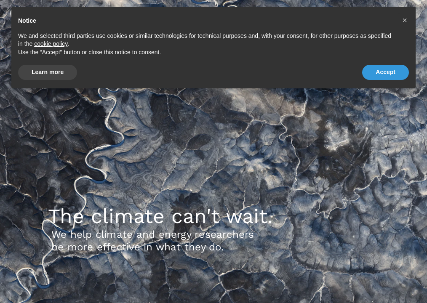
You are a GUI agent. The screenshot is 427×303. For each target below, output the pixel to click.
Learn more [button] (48, 72)
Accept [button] (385, 72)
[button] (404, 20)
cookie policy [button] (50, 43)
